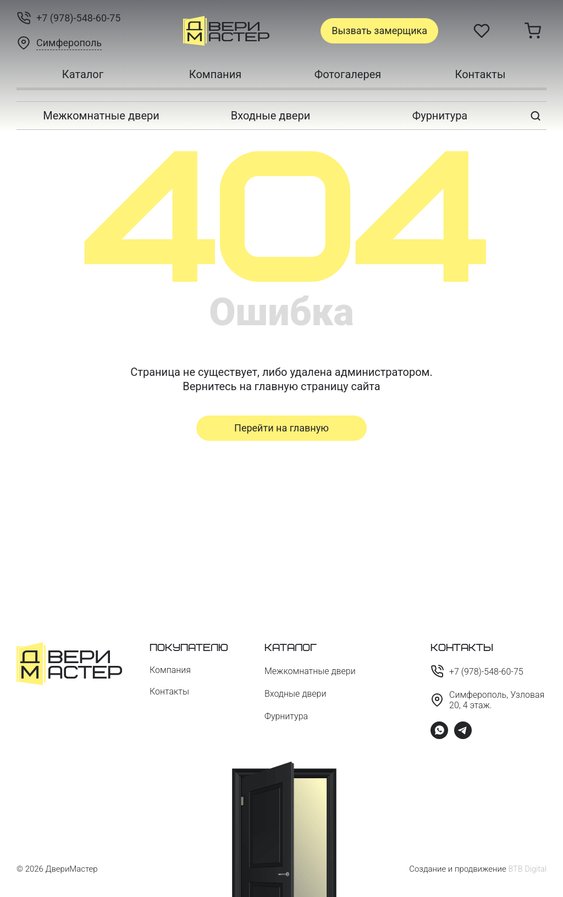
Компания (215, 74)
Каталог (82, 74)
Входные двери (270, 115)
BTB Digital (527, 869)
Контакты (480, 74)
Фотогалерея (348, 74)
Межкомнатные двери (101, 115)
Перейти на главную (281, 428)
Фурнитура (440, 115)
